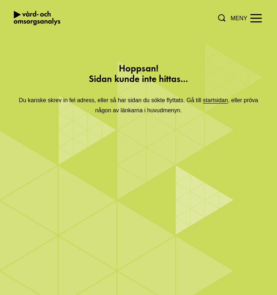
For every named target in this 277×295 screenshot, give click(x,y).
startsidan (215, 100)
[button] (221, 18)
